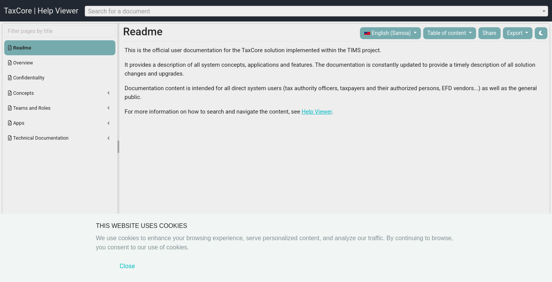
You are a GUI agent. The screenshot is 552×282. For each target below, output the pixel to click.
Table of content (447, 33)
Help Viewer (317, 111)
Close (127, 266)
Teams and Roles (29, 108)
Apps (16, 123)
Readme (19, 48)
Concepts (21, 93)
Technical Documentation (38, 138)
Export (515, 33)
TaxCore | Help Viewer (41, 10)
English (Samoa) (388, 33)
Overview (20, 63)
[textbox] (316, 11)
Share (489, 33)
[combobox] (316, 11)
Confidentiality (26, 78)
